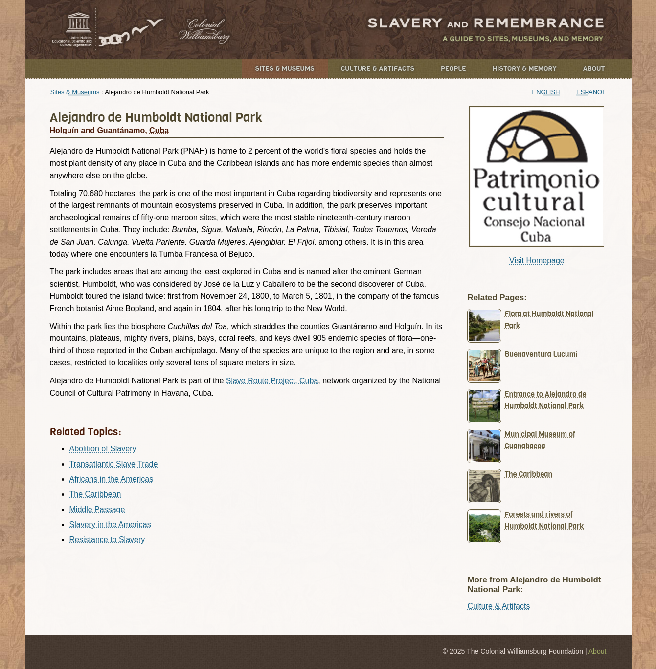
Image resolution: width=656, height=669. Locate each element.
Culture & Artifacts (377, 68)
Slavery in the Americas (110, 524)
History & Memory (525, 68)
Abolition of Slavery (102, 449)
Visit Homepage (537, 260)
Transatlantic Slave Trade (113, 464)
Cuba (159, 130)
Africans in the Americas (111, 479)
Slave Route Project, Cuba (272, 381)
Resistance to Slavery (107, 539)
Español (591, 92)
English (546, 92)
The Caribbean (95, 494)
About (594, 68)
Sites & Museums (285, 68)
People (453, 68)
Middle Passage (97, 509)
